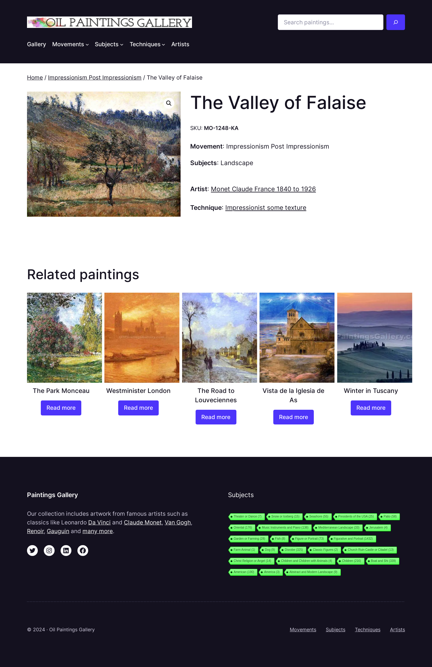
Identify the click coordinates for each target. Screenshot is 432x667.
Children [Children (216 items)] (351, 561)
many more (97, 531)
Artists (397, 629)
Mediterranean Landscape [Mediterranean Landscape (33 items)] (338, 527)
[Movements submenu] (87, 44)
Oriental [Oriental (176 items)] (243, 527)
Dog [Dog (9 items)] (270, 549)
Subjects (335, 629)
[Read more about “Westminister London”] (138, 407)
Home (35, 77)
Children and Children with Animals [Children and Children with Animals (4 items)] (306, 561)
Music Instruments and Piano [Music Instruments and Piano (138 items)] (285, 527)
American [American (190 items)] (244, 572)
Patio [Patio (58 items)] (390, 516)
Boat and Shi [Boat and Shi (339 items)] (383, 561)
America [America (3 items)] (272, 572)
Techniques (367, 629)
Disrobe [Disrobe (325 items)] (294, 549)
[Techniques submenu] (163, 44)
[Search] (395, 22)
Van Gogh (178, 522)
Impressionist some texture (265, 207)
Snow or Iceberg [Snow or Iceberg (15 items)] (285, 516)
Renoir (35, 531)
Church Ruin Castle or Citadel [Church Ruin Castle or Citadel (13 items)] (371, 549)
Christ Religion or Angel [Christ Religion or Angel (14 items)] (252, 561)
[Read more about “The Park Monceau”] (61, 407)
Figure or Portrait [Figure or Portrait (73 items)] (309, 538)
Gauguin (58, 531)
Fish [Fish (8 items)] (280, 538)
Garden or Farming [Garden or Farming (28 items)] (249, 538)
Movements (303, 629)
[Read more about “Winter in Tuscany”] (371, 407)
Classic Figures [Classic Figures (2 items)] (325, 549)
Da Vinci (99, 522)
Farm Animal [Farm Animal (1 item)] (244, 549)
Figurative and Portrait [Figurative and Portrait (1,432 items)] (353, 538)
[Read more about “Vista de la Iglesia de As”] (293, 417)
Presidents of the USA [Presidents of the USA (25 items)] (356, 516)
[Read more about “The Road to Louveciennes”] (216, 417)
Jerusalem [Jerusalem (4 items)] (378, 527)
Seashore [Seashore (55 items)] (318, 516)
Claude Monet (143, 522)
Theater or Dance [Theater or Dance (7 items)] (248, 516)
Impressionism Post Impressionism (95, 77)
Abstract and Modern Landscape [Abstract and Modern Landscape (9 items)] (314, 572)
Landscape (236, 163)
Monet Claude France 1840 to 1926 (263, 189)
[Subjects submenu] (122, 44)
